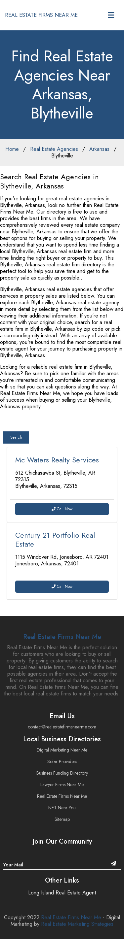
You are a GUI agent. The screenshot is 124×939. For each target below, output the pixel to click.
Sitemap (62, 819)
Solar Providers (62, 761)
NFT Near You (62, 807)
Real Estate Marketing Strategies (77, 924)
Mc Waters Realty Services (57, 459)
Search (16, 437)
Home (12, 149)
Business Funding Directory (62, 773)
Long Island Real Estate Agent (62, 892)
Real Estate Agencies (54, 149)
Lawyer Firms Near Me (62, 784)
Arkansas (99, 149)
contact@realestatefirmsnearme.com (62, 726)
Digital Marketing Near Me (62, 750)
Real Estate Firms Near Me (62, 637)
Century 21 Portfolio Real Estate (55, 540)
